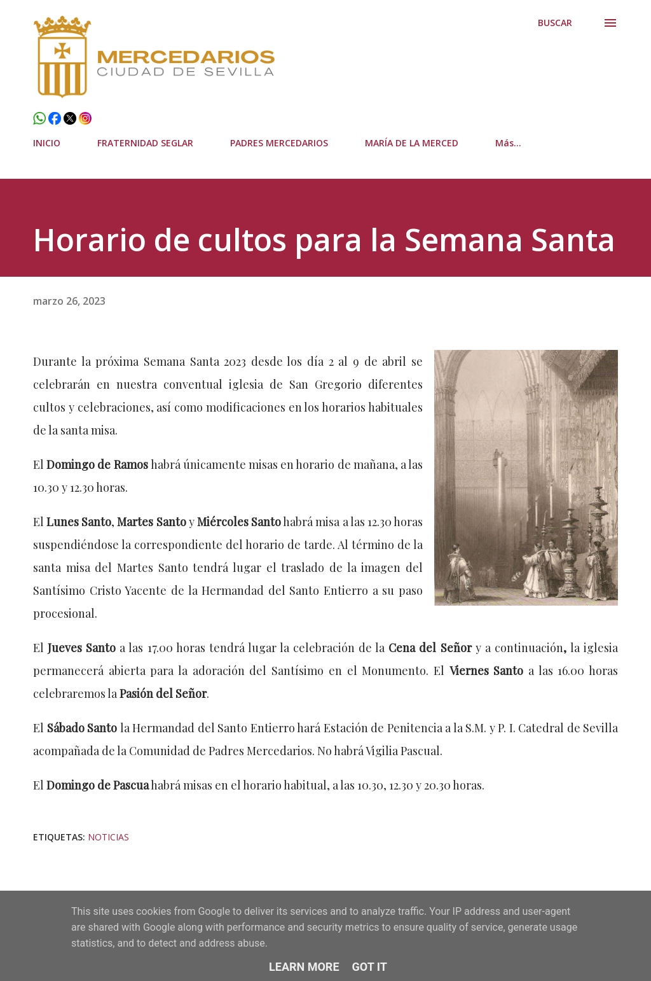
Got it (369, 966)
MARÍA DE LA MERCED (411, 143)
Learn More (304, 966)
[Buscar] (555, 23)
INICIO (46, 143)
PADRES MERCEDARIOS (279, 143)
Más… (508, 143)
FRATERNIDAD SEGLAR (145, 143)
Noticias (108, 837)
